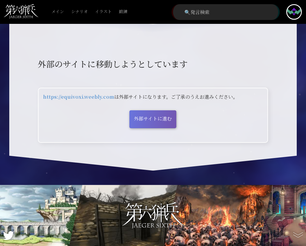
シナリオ (79, 11)
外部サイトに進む (153, 118)
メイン (58, 11)
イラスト (103, 11)
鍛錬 (123, 11)
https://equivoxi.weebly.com (78, 96)
